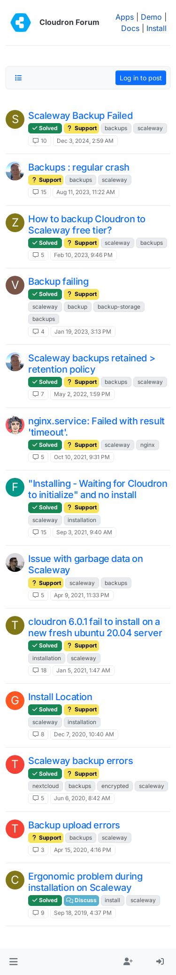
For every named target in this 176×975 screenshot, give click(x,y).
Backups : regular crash (79, 167)
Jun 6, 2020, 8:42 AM (82, 798)
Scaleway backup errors (80, 760)
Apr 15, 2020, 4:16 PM (82, 849)
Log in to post (141, 78)
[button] (13, 961)
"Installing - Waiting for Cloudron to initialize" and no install (97, 489)
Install (156, 28)
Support (81, 128)
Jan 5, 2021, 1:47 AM (83, 670)
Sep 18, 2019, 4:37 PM (83, 912)
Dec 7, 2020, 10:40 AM (84, 734)
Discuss (81, 900)
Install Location (60, 696)
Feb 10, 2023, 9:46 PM (83, 254)
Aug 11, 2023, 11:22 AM (85, 191)
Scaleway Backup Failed (80, 115)
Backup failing (58, 281)
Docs (130, 28)
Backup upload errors (74, 825)
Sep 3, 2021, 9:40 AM (84, 532)
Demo (151, 17)
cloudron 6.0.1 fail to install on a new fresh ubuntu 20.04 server (95, 627)
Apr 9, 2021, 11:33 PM (81, 595)
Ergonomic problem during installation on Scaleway (85, 882)
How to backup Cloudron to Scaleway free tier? (86, 224)
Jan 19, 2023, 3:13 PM (82, 331)
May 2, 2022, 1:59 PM (82, 394)
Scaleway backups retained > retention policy (91, 363)
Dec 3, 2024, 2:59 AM (85, 140)
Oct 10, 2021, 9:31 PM (82, 456)
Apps (124, 17)
